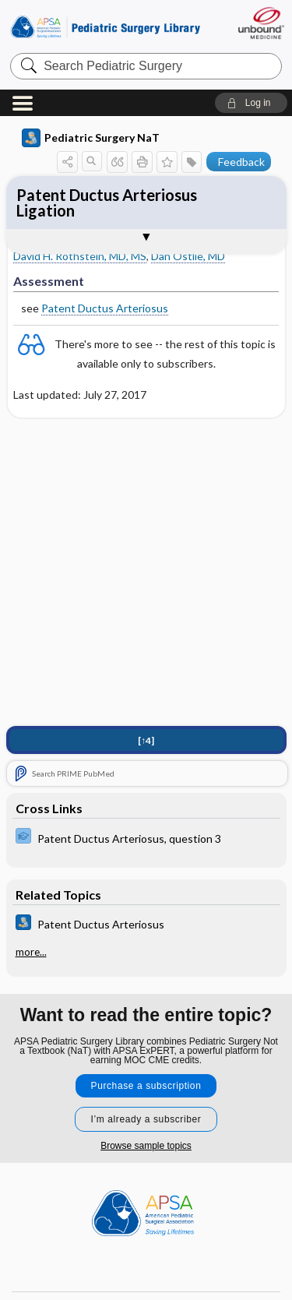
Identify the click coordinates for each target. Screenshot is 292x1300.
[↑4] (146, 740)
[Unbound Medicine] (260, 23)
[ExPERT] (146, 837)
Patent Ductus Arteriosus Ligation (106, 202)
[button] (251, 103)
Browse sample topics (146, 1145)
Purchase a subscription (146, 1085)
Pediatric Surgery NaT (91, 138)
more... (31, 952)
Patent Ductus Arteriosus (104, 308)
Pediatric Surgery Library (105, 26)
